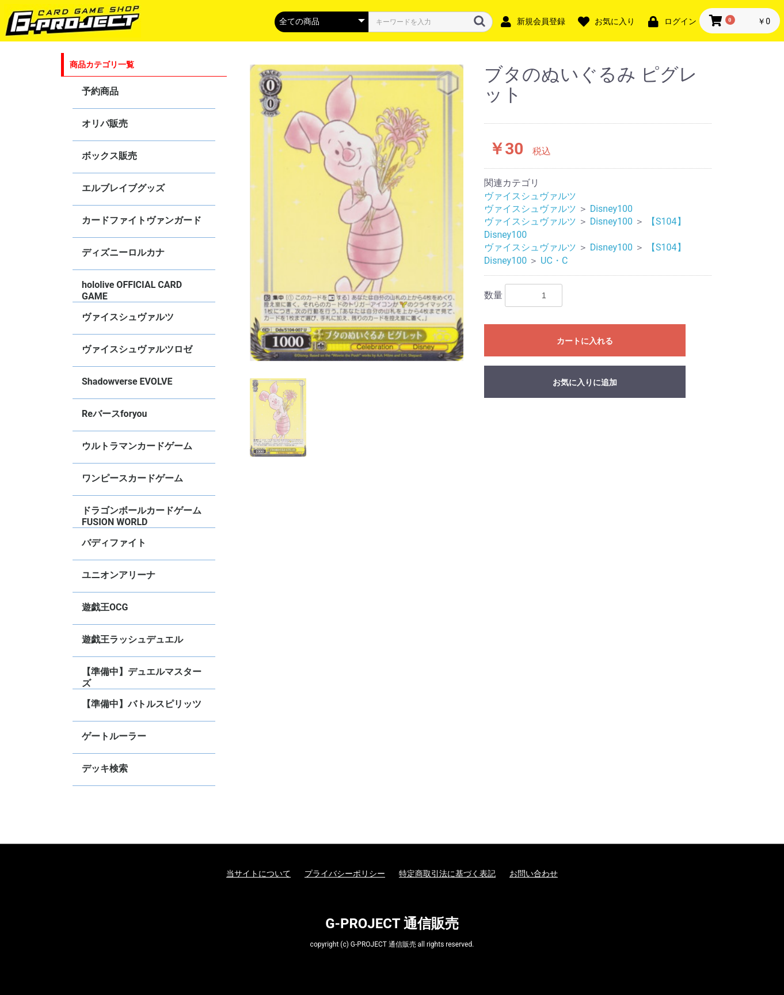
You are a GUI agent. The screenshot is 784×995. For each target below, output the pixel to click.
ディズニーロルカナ (123, 252)
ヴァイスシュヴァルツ (128, 317)
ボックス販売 (109, 155)
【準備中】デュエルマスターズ (141, 677)
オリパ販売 (105, 123)
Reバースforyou (114, 413)
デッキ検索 (105, 768)
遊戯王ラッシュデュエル (132, 639)
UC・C (554, 260)
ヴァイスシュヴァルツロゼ (137, 349)
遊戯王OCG (105, 607)
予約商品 (100, 91)
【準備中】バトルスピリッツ (141, 703)
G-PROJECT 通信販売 (392, 924)
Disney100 (611, 208)
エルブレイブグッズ (123, 188)
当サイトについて (258, 873)
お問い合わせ (533, 873)
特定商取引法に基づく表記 (447, 873)
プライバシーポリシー (345, 873)
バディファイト (114, 542)
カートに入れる (585, 340)
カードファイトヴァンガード (141, 220)
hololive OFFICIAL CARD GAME (132, 290)
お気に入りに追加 (585, 382)
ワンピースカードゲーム (132, 478)
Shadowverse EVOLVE (127, 381)
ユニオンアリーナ (118, 574)
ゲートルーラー (114, 736)
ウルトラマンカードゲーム (137, 445)
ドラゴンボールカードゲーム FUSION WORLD (141, 516)
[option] (357, 213)
